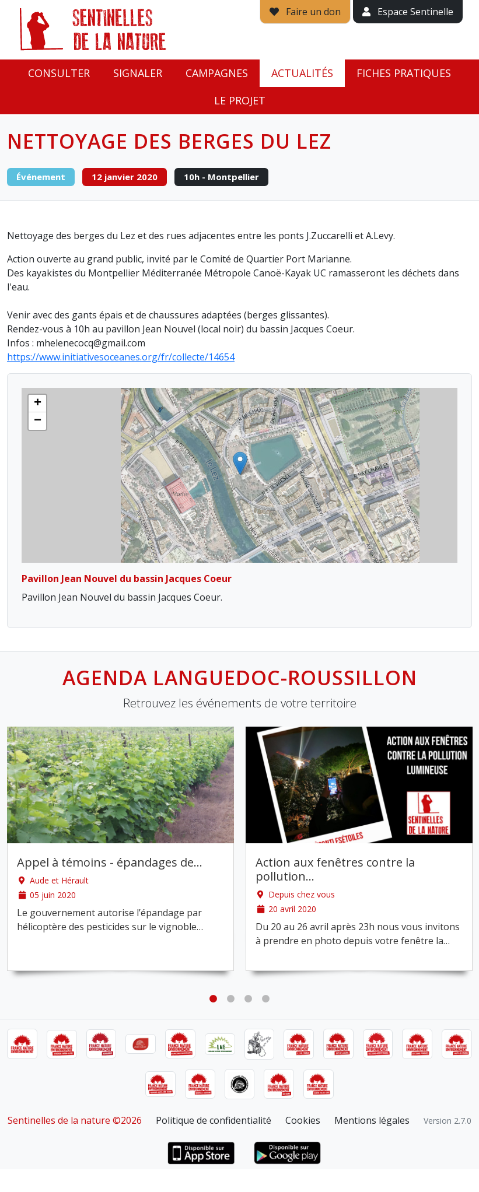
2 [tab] (231, 999)
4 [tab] (266, 999)
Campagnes (217, 73)
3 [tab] (248, 999)
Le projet (239, 100)
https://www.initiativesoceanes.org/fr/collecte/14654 (121, 356)
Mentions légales (372, 1120)
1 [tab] (213, 999)
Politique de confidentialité (213, 1120)
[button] (240, 463)
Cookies (302, 1120)
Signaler (137, 73)
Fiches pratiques (403, 73)
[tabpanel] (120, 849)
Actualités (302, 73)
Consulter (59, 73)
